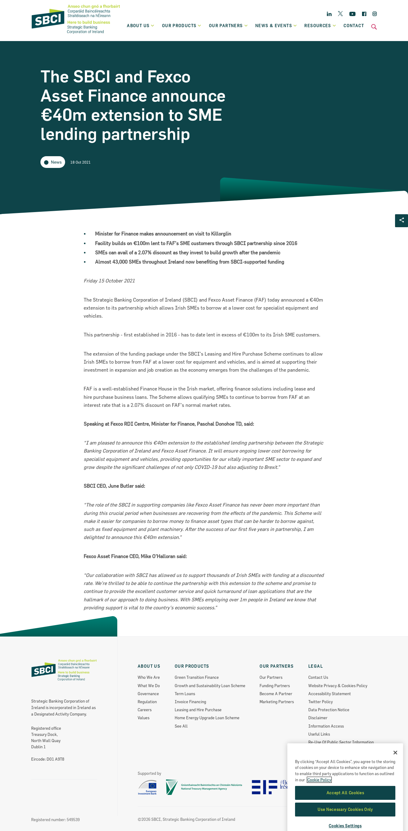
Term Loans (185, 693)
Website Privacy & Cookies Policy (337, 685)
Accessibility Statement (329, 693)
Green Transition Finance (197, 677)
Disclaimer (317, 717)
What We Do (149, 685)
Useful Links (319, 734)
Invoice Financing (190, 701)
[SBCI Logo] (76, 34)
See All (181, 726)
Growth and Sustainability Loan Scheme (210, 685)
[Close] (395, 777)
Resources (320, 25)
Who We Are (149, 677)
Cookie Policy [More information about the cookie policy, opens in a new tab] (319, 804)
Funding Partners (275, 685)
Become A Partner (276, 693)
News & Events (276, 25)
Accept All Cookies (345, 818)
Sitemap (315, 750)
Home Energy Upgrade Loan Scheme (207, 717)
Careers (145, 709)
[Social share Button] (401, 220)
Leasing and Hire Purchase (198, 709)
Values (143, 717)
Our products (182, 25)
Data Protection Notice (328, 709)
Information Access (326, 726)
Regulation (147, 701)
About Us (141, 25)
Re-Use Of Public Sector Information (341, 742)
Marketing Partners (277, 701)
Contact (353, 25)
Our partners (228, 25)
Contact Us (318, 677)
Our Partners (271, 677)
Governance (148, 693)
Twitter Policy (320, 701)
